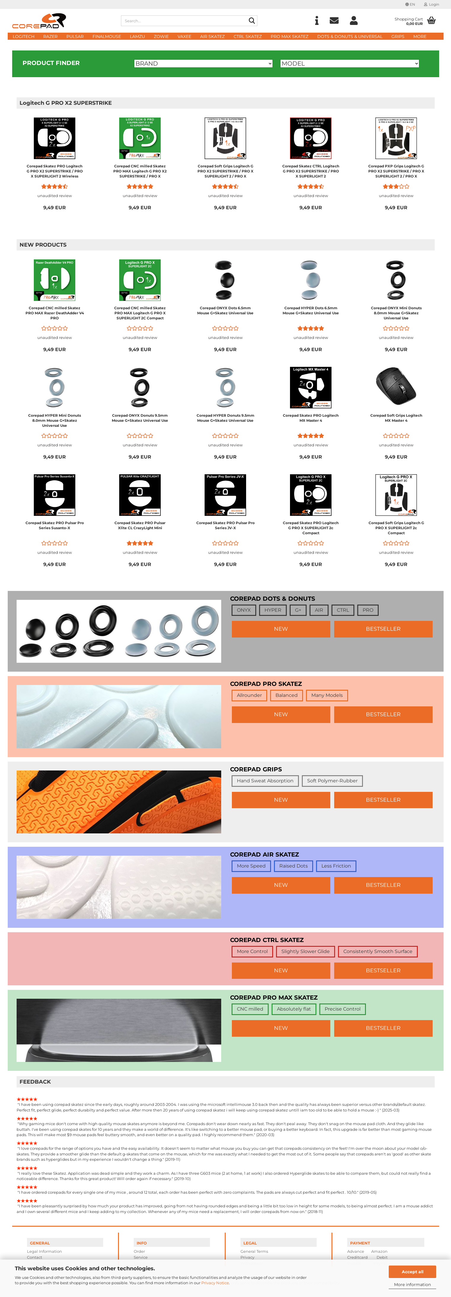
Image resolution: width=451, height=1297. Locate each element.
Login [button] (431, 4)
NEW (281, 629)
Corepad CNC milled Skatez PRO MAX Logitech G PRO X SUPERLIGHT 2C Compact (140, 313)
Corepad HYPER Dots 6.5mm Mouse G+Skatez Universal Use (311, 310)
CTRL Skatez (248, 36)
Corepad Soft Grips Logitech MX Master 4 (396, 418)
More (419, 36)
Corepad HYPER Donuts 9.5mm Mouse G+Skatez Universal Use (225, 418)
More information (412, 1284)
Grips (397, 36)
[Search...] (251, 21)
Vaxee (184, 36)
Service (141, 1257)
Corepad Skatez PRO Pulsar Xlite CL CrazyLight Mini (139, 525)
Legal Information (44, 1251)
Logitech (23, 36)
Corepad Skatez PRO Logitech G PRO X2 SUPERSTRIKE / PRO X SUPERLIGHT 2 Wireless (55, 171)
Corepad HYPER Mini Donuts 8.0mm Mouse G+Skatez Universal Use (54, 420)
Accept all (412, 1271)
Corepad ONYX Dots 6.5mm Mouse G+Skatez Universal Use (225, 310)
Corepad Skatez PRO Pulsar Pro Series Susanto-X (55, 525)
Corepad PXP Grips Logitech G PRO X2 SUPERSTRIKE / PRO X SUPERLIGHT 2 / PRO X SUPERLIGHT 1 (396, 171)
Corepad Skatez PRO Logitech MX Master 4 (311, 418)
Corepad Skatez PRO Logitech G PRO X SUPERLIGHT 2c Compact (311, 528)
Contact (34, 1257)
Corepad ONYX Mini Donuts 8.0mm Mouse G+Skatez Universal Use (396, 313)
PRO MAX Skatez (289, 36)
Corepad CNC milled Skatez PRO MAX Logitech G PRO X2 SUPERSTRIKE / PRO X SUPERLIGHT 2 (140, 171)
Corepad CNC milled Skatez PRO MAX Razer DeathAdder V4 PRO (55, 313)
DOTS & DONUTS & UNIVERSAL (350, 36)
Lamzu (137, 36)
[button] (410, 4)
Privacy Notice (215, 1282)
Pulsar (75, 36)
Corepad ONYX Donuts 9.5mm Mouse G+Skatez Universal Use (140, 418)
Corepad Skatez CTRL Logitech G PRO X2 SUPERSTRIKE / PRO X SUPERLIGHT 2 (310, 171)
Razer (50, 36)
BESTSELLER (383, 629)
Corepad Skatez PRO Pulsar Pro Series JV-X (225, 525)
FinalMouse (107, 36)
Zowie (161, 36)
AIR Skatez (212, 36)
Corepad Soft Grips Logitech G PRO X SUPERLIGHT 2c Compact (396, 528)
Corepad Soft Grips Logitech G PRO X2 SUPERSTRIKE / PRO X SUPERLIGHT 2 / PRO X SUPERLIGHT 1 (225, 171)
